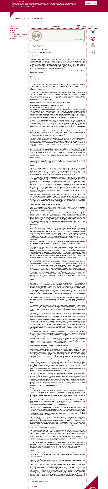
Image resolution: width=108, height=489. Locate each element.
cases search (90, 25)
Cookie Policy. (30, 5)
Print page (15, 27)
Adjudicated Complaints (20, 33)
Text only (14, 25)
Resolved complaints (18, 35)
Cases (13, 31)
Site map (14, 37)
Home (13, 29)
